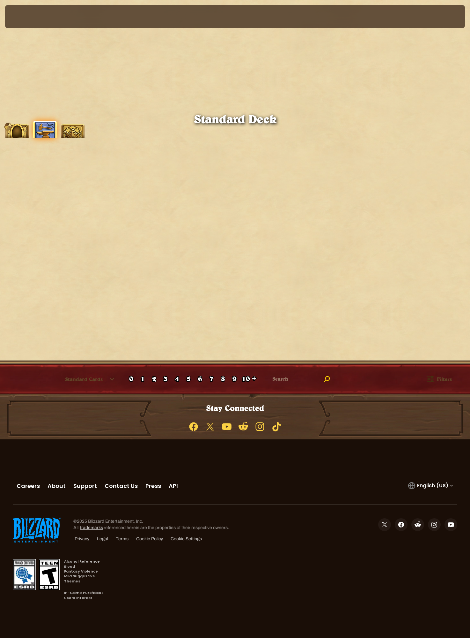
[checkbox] (11, 379)
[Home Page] (63, 17)
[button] (84, 379)
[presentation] (28, 16)
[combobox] (80, 379)
